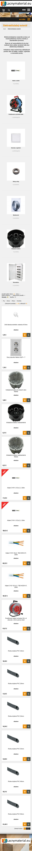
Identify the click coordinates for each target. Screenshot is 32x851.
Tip (4, 301)
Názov (11, 294)
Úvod (4, 29)
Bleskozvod (16, 215)
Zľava (13, 301)
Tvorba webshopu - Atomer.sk (16, 847)
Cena (17, 294)
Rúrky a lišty (16, 181)
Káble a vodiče (16, 80)
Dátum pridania (6, 295)
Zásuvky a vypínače (16, 148)
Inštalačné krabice (16, 248)
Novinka (19, 301)
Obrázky (4, 297)
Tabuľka (12, 297)
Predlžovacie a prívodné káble (16, 114)
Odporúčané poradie (18, 295)
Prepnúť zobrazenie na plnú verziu (16, 844)
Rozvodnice (16, 282)
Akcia (8, 301)
